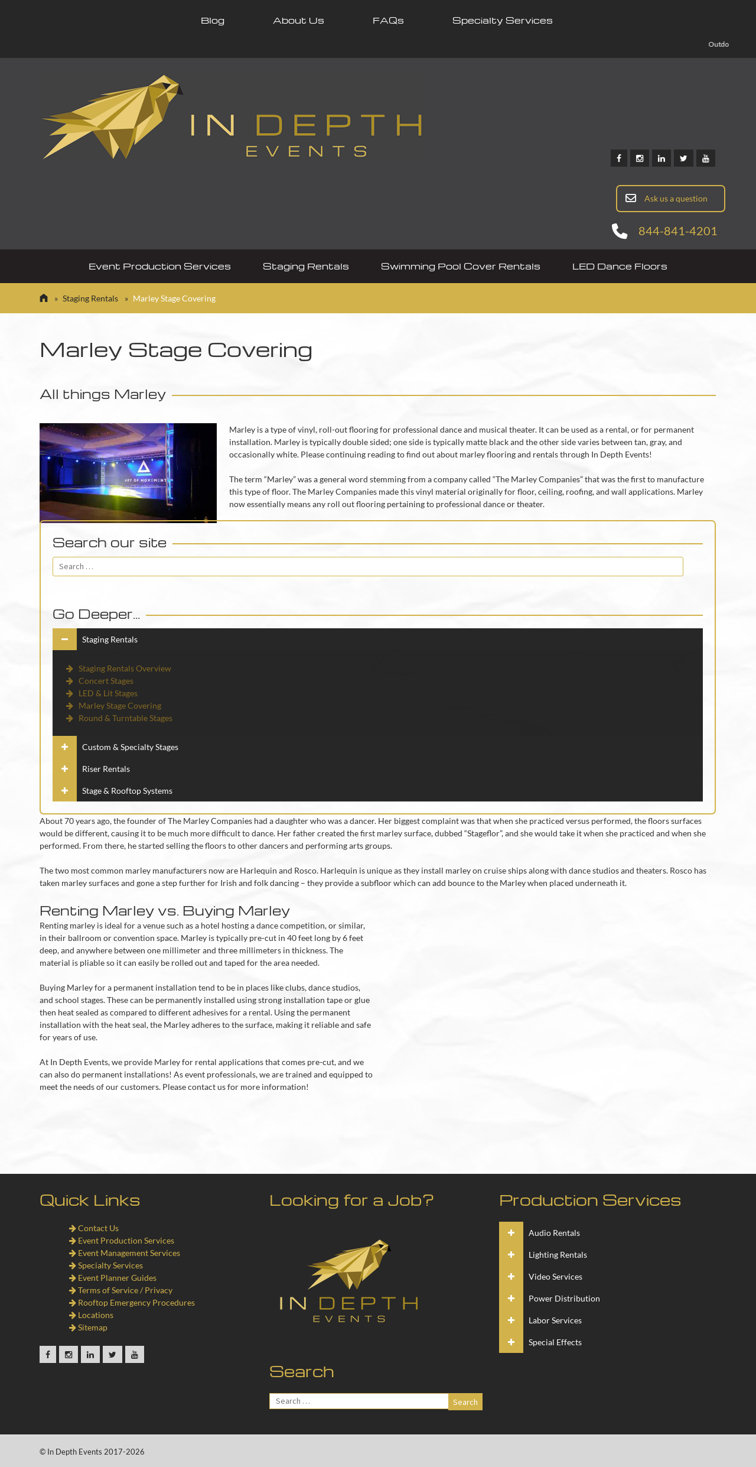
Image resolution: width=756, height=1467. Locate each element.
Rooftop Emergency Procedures (132, 1302)
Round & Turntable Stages (118, 718)
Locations (91, 1315)
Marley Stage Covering (112, 705)
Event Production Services (160, 266)
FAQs (388, 20)
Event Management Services (124, 1253)
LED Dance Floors (619, 266)
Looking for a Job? (352, 1199)
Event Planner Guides (113, 1278)
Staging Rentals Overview (117, 668)
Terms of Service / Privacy (120, 1290)
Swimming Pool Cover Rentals (460, 266)
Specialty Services (502, 20)
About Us (298, 20)
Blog (212, 20)
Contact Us (94, 1228)
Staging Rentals (306, 266)
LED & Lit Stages (101, 693)
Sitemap (88, 1327)
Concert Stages (98, 681)
